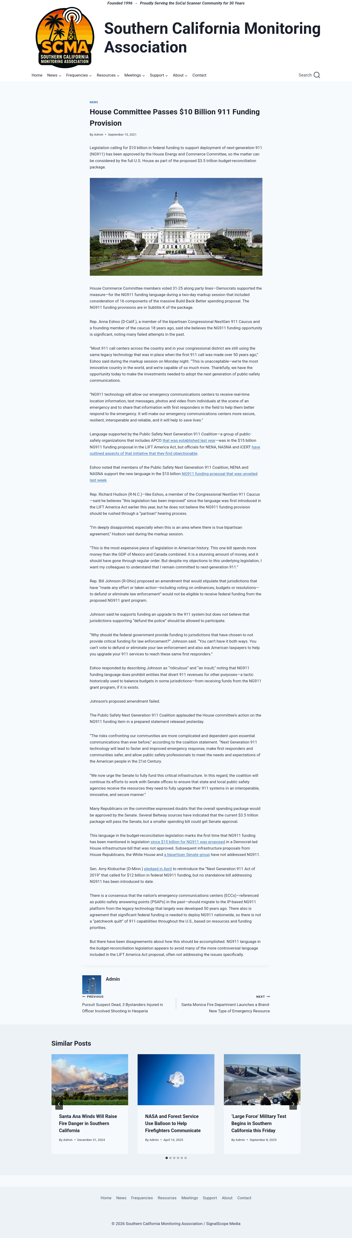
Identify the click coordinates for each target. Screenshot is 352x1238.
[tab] (166, 1158)
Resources (167, 1197)
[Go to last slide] (59, 1104)
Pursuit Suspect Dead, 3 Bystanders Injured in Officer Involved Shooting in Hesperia (127, 1003)
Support (210, 1197)
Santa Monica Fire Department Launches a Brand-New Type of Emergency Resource (225, 1003)
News (94, 102)
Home (37, 75)
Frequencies (142, 1197)
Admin (98, 134)
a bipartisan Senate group (187, 854)
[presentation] (90, 1079)
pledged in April (158, 868)
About (227, 1197)
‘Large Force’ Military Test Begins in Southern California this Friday (258, 1123)
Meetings (189, 1197)
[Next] (293, 1104)
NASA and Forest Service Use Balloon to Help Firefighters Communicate (173, 1123)
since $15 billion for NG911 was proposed (188, 841)
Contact (199, 75)
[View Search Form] (309, 75)
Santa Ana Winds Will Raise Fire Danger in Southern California (88, 1123)
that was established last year (188, 440)
